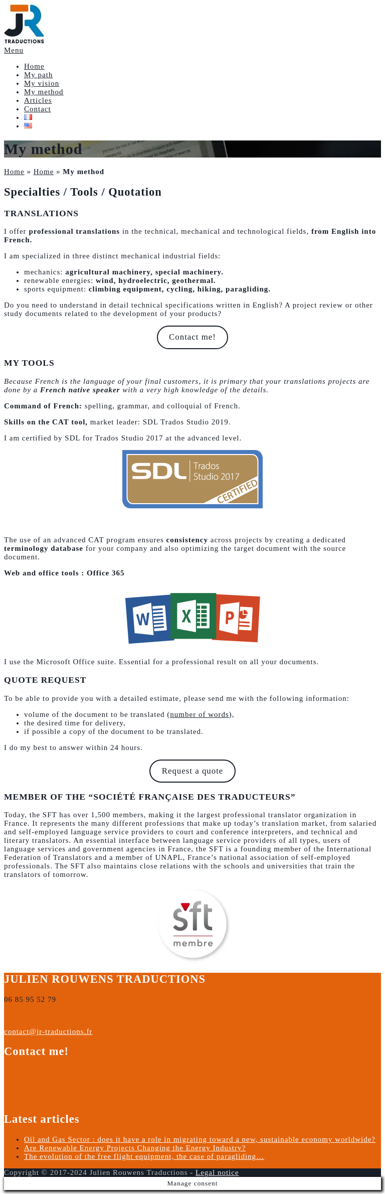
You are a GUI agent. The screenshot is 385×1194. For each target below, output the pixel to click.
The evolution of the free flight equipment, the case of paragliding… (144, 1156)
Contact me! (192, 337)
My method (44, 92)
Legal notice (217, 1172)
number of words (199, 714)
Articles (38, 100)
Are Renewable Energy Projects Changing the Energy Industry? (135, 1148)
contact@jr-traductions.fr (48, 1031)
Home (34, 66)
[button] (24, 24)
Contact (37, 109)
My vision (41, 83)
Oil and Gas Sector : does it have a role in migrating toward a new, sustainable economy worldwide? (199, 1139)
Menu (14, 50)
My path (38, 75)
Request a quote (193, 771)
